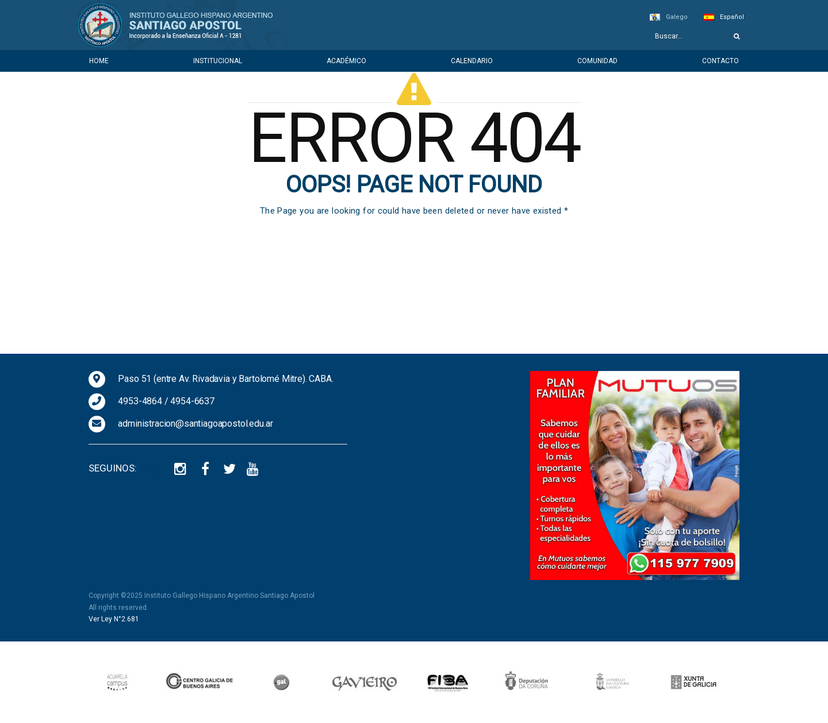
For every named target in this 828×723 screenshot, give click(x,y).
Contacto (720, 61)
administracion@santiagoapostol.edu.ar (195, 423)
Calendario (472, 61)
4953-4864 (140, 401)
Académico (346, 61)
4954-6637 (192, 401)
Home (99, 61)
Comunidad (597, 61)
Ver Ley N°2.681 (114, 619)
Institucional (217, 61)
